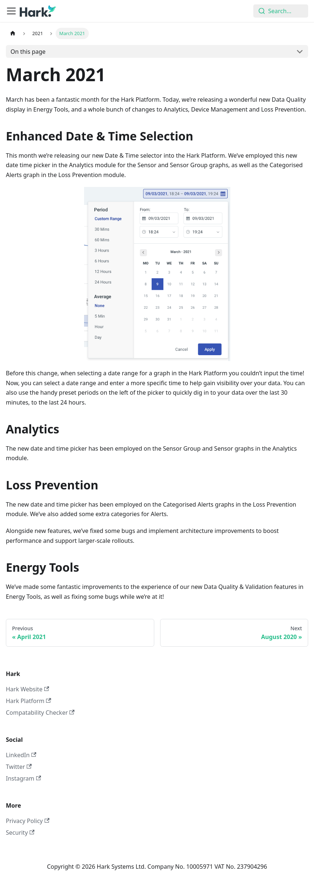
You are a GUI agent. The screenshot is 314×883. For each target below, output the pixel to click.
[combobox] (280, 11)
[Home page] (13, 33)
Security (20, 832)
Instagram (23, 778)
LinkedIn (21, 755)
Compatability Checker (40, 713)
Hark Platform (28, 701)
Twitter (19, 767)
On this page (28, 52)
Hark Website (27, 689)
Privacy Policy (27, 821)
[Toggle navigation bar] (11, 10)
